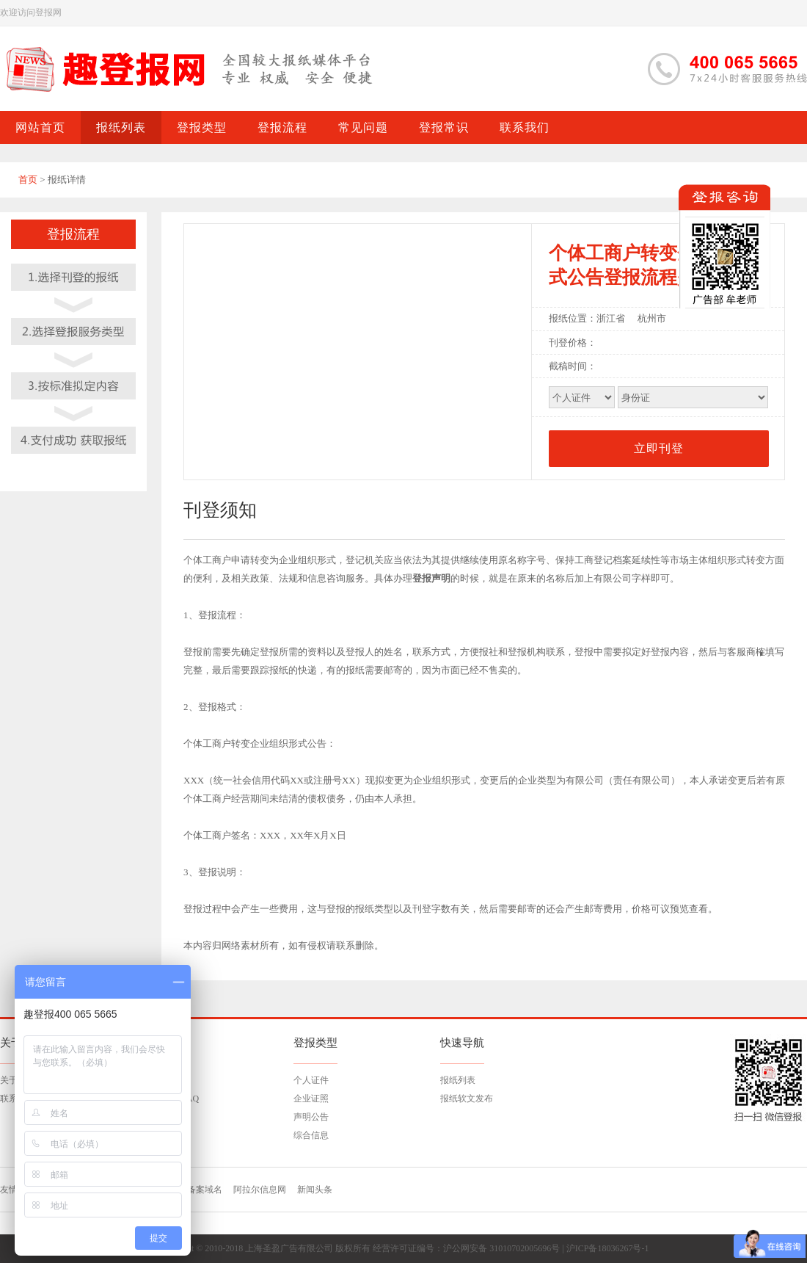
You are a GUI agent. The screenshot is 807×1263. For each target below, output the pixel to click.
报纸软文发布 (466, 1098)
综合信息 (311, 1135)
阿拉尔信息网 (259, 1189)
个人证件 (311, 1080)
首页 (27, 179)
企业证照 (311, 1098)
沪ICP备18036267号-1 (607, 1248)
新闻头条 (314, 1189)
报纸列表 (457, 1080)
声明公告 (311, 1117)
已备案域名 (200, 1189)
